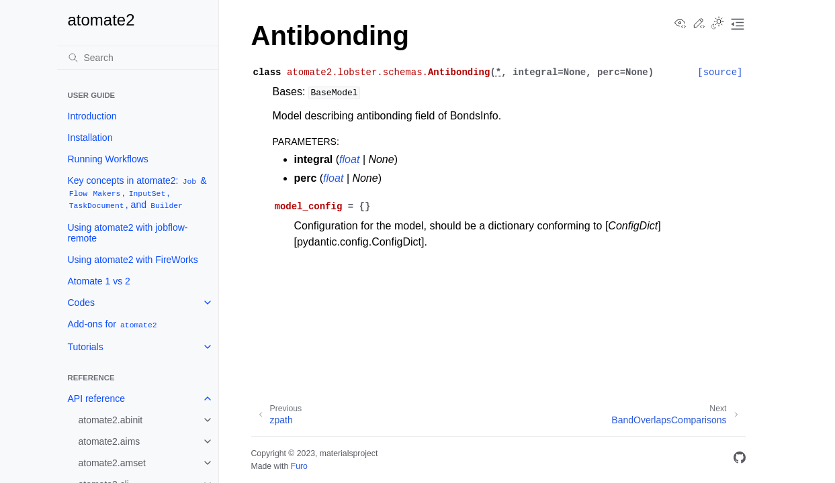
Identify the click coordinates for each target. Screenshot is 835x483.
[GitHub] (740, 459)
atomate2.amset (112, 463)
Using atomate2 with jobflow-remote (128, 233)
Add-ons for (113, 324)
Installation (90, 137)
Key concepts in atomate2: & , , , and (137, 193)
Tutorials (85, 346)
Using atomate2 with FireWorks (133, 259)
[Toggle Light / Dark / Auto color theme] (717, 24)
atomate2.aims (109, 441)
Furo (299, 466)
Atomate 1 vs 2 (99, 281)
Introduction (92, 116)
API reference (97, 398)
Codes (81, 302)
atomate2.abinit (111, 420)
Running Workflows (108, 159)
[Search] (137, 58)
